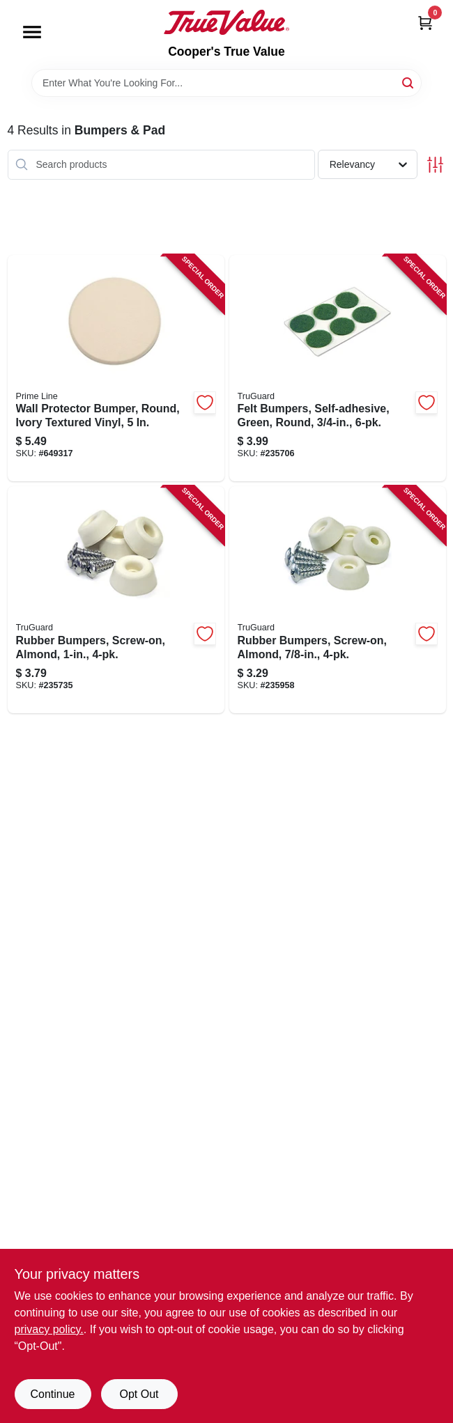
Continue (52, 1394)
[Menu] (32, 32)
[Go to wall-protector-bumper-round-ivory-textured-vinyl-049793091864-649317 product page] (116, 368)
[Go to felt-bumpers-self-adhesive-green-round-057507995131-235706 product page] (337, 368)
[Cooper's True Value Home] (226, 22)
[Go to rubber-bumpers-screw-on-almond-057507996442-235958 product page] (337, 599)
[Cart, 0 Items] (425, 22)
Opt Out (138, 1394)
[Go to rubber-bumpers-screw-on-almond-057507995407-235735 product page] (116, 599)
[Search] (409, 81)
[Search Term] (226, 83)
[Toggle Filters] (435, 165)
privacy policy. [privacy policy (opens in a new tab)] (49, 1329)
